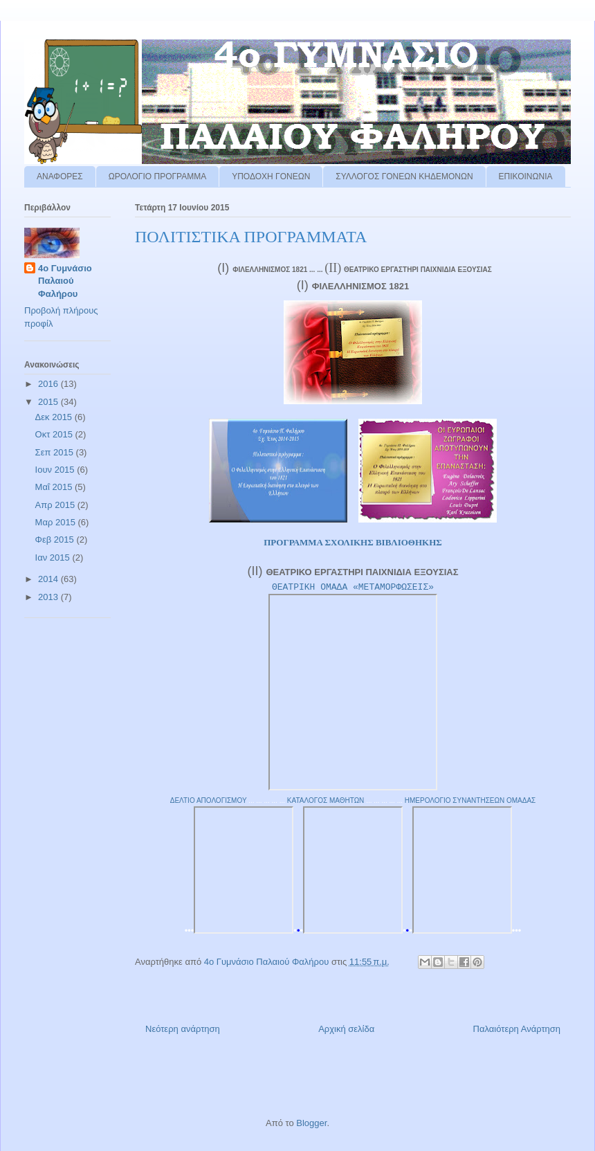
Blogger (311, 1123)
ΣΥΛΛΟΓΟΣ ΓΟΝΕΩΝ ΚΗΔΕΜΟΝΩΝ (404, 176)
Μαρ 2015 (56, 522)
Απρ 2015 (56, 505)
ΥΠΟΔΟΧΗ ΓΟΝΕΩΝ (271, 176)
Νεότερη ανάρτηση (182, 1029)
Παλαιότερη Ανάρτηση (516, 1029)
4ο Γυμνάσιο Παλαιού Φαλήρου (65, 280)
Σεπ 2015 (55, 452)
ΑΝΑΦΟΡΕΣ (60, 176)
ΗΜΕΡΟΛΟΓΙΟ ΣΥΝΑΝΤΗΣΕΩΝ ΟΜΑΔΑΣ (470, 800)
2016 (49, 384)
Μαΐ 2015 (55, 487)
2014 (49, 579)
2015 (49, 402)
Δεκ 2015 (55, 417)
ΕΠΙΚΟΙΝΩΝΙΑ (526, 176)
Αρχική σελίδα (346, 1029)
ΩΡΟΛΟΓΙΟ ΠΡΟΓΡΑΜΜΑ (158, 176)
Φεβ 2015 (56, 539)
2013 (49, 597)
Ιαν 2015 (54, 557)
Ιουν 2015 (56, 469)
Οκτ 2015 (55, 434)
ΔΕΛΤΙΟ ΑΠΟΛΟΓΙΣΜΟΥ (208, 800)
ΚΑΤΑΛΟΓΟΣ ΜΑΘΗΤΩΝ (326, 800)
